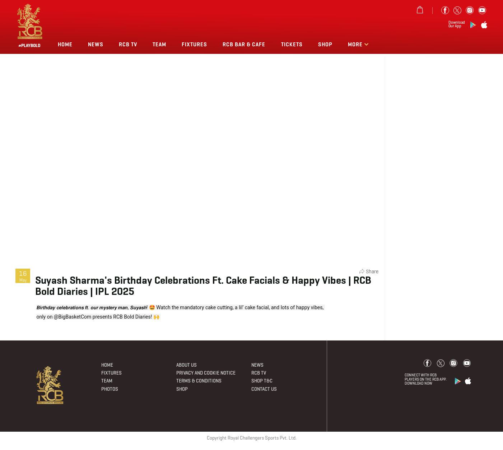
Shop (325, 44)
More (356, 44)
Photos (109, 389)
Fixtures (194, 44)
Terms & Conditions (199, 381)
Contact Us (264, 389)
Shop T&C (262, 381)
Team (159, 44)
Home (65, 44)
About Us (186, 365)
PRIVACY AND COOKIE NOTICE (206, 373)
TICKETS (292, 44)
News (95, 44)
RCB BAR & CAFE (244, 44)
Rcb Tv (128, 44)
